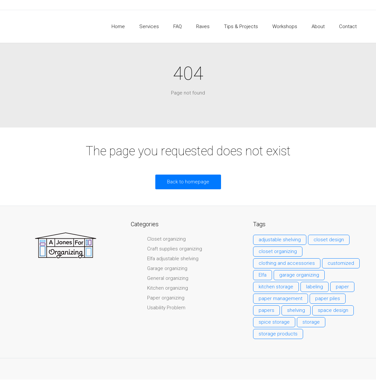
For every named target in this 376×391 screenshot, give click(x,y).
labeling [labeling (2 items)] (314, 287)
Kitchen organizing (167, 288)
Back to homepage (188, 182)
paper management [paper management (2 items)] (280, 298)
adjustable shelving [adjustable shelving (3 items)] (280, 240)
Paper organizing (165, 298)
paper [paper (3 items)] (342, 287)
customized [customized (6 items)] (341, 263)
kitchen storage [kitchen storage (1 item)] (276, 287)
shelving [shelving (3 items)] (296, 310)
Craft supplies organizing (174, 249)
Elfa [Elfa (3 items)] (262, 275)
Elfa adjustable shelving (172, 259)
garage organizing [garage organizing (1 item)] (299, 275)
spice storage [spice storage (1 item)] (274, 322)
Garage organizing (167, 268)
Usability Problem (166, 308)
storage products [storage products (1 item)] (278, 334)
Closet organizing (166, 239)
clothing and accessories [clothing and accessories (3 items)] (287, 263)
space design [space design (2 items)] (333, 310)
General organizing (167, 278)
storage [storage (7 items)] (311, 322)
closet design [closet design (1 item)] (329, 240)
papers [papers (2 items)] (266, 310)
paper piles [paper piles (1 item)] (327, 298)
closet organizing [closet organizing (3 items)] (278, 251)
